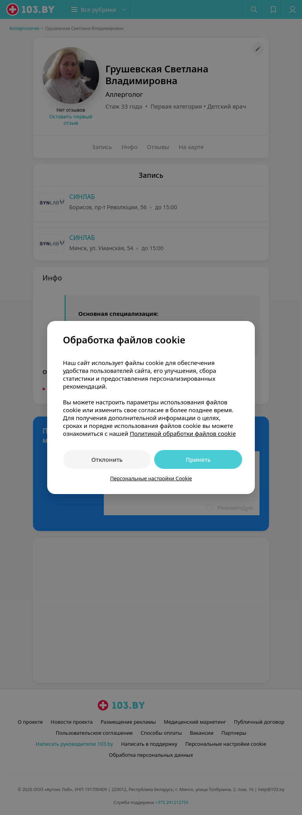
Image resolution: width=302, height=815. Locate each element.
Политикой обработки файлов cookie (183, 433)
